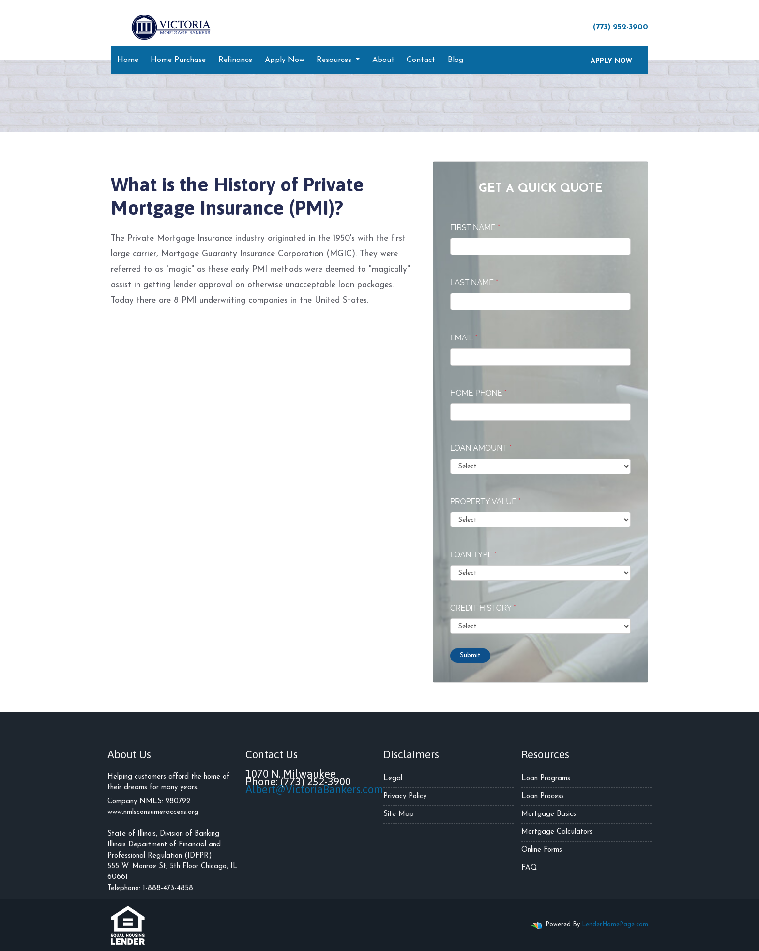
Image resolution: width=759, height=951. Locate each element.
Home (127, 60)
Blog (455, 60)
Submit (470, 655)
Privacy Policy (404, 796)
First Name (475, 227)
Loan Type (473, 554)
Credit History (483, 608)
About (383, 60)
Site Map (398, 814)
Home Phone (478, 393)
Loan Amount (481, 448)
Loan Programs (545, 778)
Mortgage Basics (548, 814)
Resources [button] (335, 60)
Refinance (235, 60)
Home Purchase (178, 60)
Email (464, 337)
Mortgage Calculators (556, 832)
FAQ (529, 868)
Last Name (474, 282)
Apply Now (284, 60)
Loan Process (542, 796)
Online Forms (541, 850)
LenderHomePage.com (615, 924)
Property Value (485, 501)
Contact (421, 60)
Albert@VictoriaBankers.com (314, 789)
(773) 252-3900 (615, 26)
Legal (392, 778)
